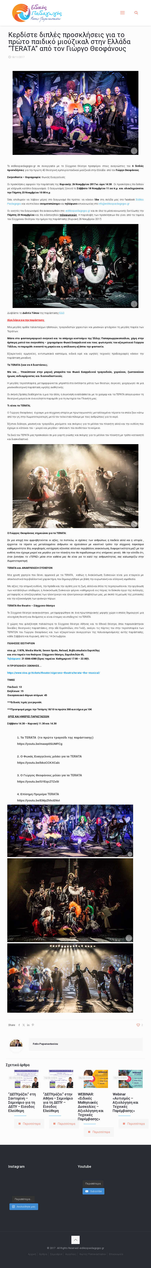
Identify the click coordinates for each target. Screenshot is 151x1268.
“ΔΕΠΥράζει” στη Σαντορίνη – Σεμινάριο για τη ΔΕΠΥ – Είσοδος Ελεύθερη (22, 1102)
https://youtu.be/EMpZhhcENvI (38, 800)
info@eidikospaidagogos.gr (114, 203)
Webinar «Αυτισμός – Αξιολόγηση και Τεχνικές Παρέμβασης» (125, 1102)
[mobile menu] (122, 12)
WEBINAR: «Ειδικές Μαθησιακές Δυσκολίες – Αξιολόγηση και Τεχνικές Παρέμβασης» (91, 1106)
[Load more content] (93, 1183)
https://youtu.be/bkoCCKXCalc (38, 762)
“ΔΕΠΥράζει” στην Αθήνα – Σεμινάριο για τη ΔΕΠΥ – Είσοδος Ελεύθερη (58, 1102)
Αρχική (32, 1254)
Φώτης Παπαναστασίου (92, 1254)
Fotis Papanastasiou (45, 1043)
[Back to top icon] (75, 1240)
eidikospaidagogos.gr (77, 210)
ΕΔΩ (61, 312)
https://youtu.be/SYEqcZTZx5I (38, 781)
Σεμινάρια (56, 1254)
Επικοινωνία (116, 1254)
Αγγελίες (70, 1254)
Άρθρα (43, 1254)
